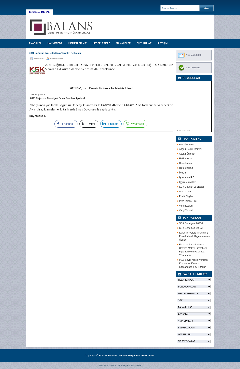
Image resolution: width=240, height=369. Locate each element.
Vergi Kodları (186, 205)
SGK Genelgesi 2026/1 (191, 228)
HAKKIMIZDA (54, 43)
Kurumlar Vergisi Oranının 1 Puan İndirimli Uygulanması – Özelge (194, 236)
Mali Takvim (185, 191)
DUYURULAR (144, 43)
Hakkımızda (185, 158)
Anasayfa (35, 43)
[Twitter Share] (88, 124)
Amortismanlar (186, 144)
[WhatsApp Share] (135, 124)
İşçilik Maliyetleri (187, 182)
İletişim (182, 172)
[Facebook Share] (65, 124)
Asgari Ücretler (187, 153)
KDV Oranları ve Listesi (191, 186)
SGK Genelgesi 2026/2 (191, 223)
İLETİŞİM (163, 43)
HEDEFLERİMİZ (101, 43)
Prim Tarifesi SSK (188, 201)
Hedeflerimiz (185, 163)
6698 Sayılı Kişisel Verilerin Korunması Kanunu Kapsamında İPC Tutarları (193, 263)
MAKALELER (123, 43)
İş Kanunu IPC (186, 177)
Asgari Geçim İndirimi (190, 149)
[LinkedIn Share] (111, 124)
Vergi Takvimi (186, 210)
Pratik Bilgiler (186, 196)
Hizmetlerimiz (186, 168)
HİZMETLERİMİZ (77, 43)
